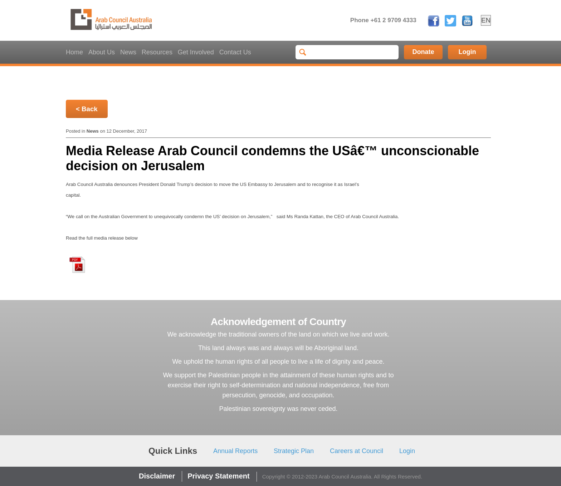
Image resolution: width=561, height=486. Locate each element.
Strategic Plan (294, 451)
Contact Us (235, 52)
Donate (423, 51)
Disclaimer (157, 476)
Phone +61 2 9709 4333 (383, 20)
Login (467, 51)
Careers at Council (356, 451)
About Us (101, 52)
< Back (87, 109)
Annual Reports (235, 451)
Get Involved (196, 52)
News (128, 52)
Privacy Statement (218, 476)
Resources (157, 52)
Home (74, 52)
